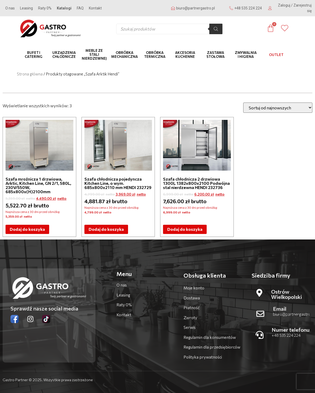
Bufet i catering (33, 54)
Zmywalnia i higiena (246, 54)
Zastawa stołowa (215, 54)
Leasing (26, 8)
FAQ (80, 8)
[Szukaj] (215, 29)
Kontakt (95, 8)
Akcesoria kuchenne (185, 54)
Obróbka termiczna (154, 54)
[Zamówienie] (277, 108)
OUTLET (276, 55)
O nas (10, 8)
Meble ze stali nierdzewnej (94, 54)
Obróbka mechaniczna (124, 54)
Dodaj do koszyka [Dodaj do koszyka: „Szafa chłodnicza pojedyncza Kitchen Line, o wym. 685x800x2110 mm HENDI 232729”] (106, 229)
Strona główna (30, 74)
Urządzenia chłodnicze (64, 54)
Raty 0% (45, 8)
